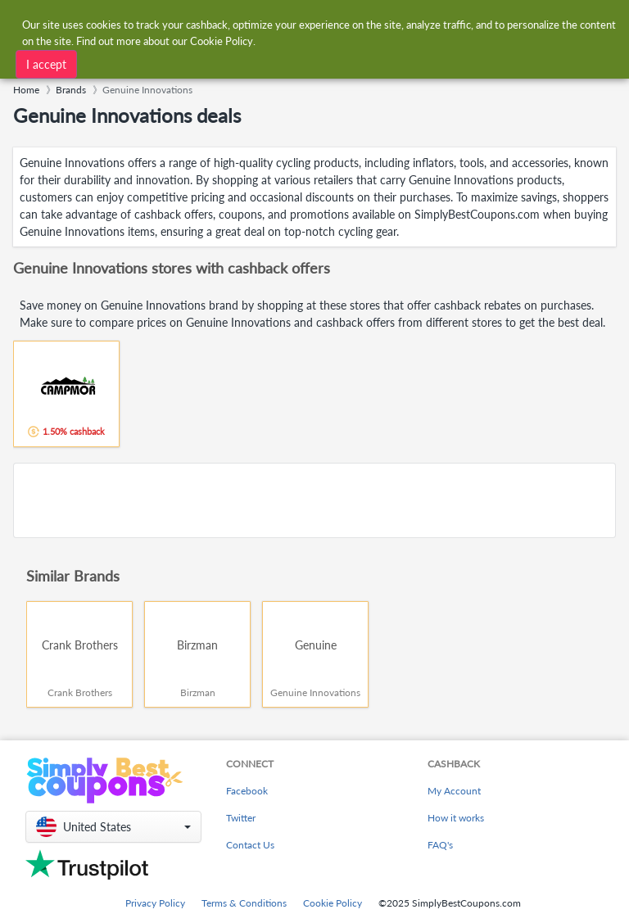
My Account (454, 791)
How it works (456, 818)
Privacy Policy (155, 903)
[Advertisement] (314, 500)
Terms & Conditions (244, 903)
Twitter (241, 818)
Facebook (247, 791)
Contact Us (250, 845)
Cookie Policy (332, 903)
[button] (113, 827)
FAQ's (440, 845)
